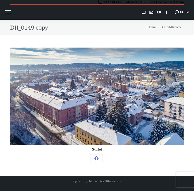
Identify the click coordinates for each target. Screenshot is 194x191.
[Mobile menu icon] (8, 12)
